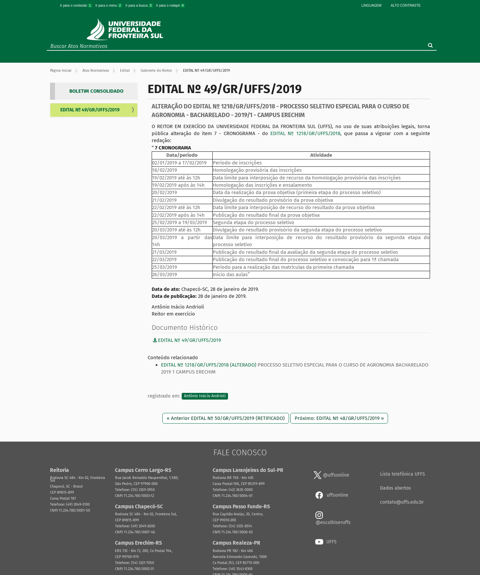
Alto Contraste (406, 5)
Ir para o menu (109, 5)
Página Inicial (60, 70)
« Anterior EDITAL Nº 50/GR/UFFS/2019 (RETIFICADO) (226, 418)
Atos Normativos (95, 70)
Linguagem (371, 5)
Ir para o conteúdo (76, 5)
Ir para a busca (139, 5)
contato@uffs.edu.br (402, 502)
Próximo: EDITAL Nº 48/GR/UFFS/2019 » (339, 418)
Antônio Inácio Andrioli (205, 396)
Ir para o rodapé (170, 5)
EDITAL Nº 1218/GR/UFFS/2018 (305, 133)
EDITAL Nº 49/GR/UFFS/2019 (90, 110)
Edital (125, 70)
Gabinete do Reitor (156, 70)
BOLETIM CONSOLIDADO (96, 91)
